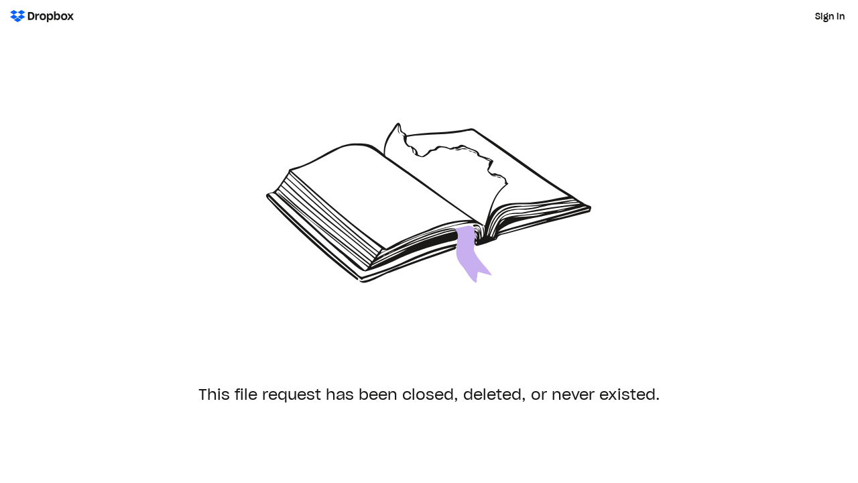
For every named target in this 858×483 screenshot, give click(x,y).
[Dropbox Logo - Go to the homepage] (41, 16)
